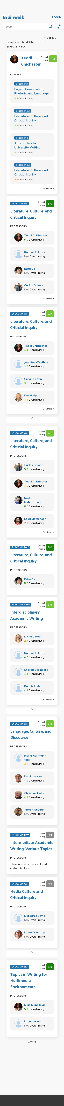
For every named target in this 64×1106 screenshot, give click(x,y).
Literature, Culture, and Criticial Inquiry (31, 118)
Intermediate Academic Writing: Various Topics (31, 846)
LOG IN (56, 17)
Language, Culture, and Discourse (31, 735)
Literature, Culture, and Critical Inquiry (31, 214)
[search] (25, 26)
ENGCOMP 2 (22, 138)
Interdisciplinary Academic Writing (26, 615)
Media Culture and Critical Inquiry (26, 895)
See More (48, 188)
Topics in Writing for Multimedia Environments (28, 981)
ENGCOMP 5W (23, 111)
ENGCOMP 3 (22, 84)
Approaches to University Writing (27, 145)
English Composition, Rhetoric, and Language (31, 91)
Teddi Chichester (31, 61)
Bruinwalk (13, 17)
